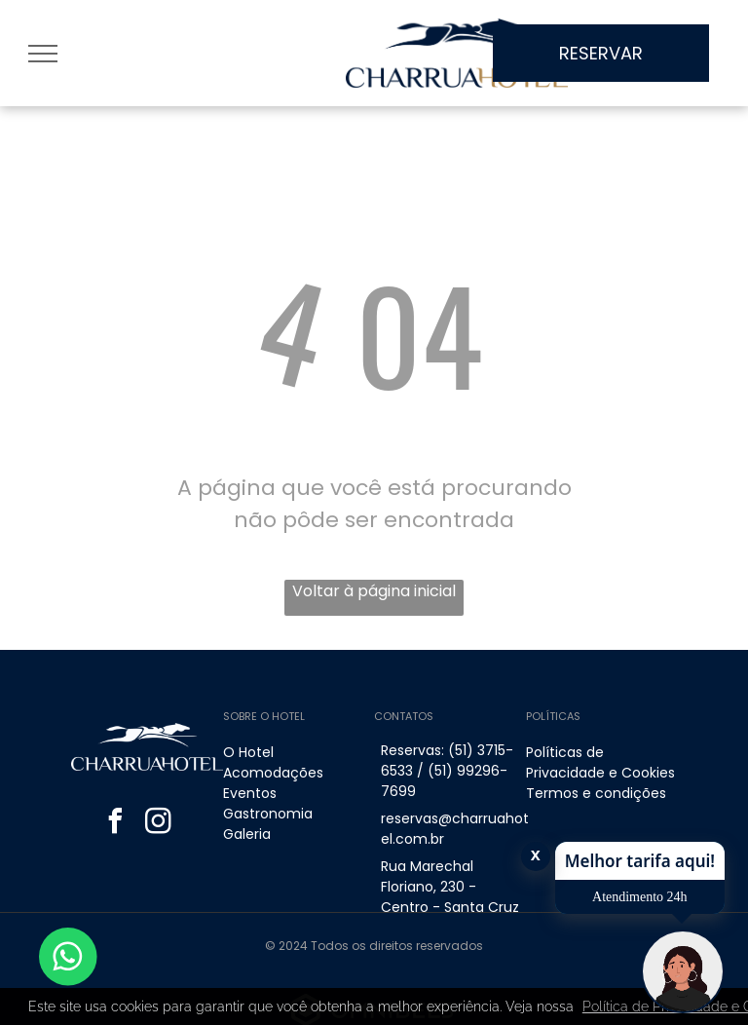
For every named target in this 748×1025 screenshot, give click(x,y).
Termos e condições (596, 793)
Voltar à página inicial (374, 591)
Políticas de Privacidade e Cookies (600, 762)
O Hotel (248, 752)
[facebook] (114, 824)
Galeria (247, 834)
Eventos (250, 793)
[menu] (43, 53)
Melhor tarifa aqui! (640, 861)
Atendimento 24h (640, 897)
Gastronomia (268, 813)
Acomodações (273, 772)
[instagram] (157, 824)
